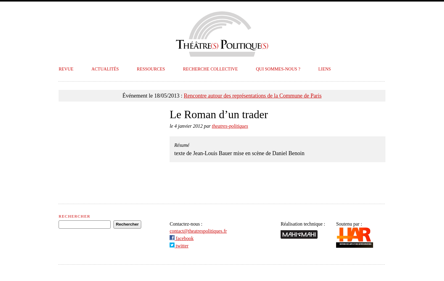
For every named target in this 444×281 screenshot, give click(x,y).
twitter (179, 245)
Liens (324, 68)
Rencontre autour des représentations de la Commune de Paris (253, 96)
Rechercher (74, 216)
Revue (66, 68)
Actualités (105, 68)
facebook (182, 238)
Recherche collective (210, 68)
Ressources (151, 68)
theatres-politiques (230, 126)
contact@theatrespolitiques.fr (198, 231)
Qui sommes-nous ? (278, 68)
